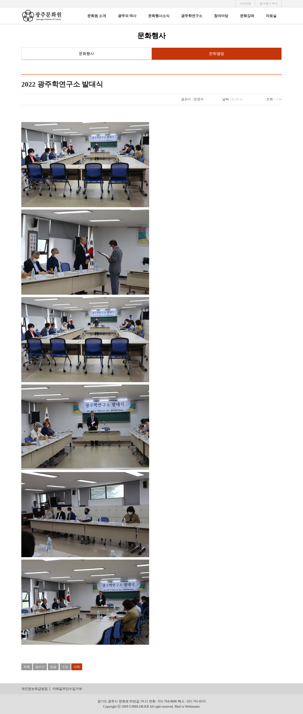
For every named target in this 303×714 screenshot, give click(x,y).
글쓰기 (40, 667)
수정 (65, 667)
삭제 (77, 667)
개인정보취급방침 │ (36, 689)
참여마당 (221, 16)
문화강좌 (247, 16)
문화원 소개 (96, 16)
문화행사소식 (158, 16)
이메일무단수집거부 (67, 689)
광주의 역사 (127, 16)
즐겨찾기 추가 (269, 3)
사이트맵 (245, 3)
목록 (27, 667)
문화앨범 (216, 54)
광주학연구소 (191, 16)
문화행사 (86, 54)
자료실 (271, 16)
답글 (53, 667)
